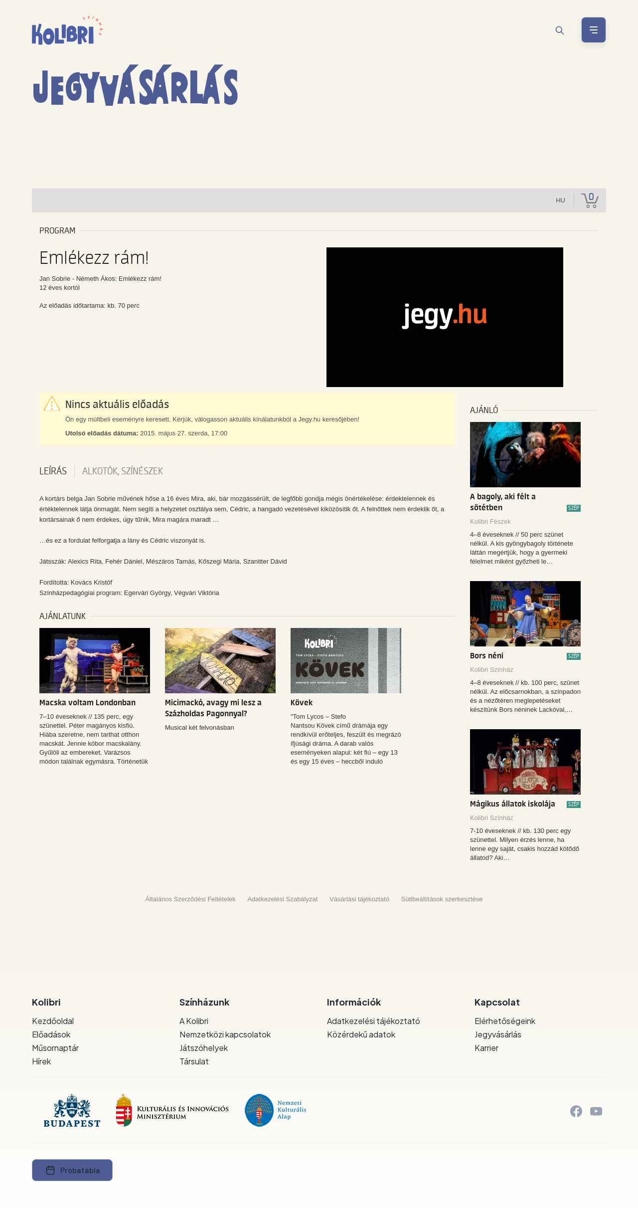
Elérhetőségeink (505, 1021)
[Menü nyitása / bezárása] (593, 30)
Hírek (41, 1061)
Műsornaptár (55, 1047)
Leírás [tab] (53, 471)
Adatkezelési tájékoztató (373, 1021)
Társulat (194, 1061)
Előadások (51, 1034)
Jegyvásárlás (498, 1034)
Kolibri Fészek (490, 521)
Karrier (486, 1047)
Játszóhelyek (203, 1047)
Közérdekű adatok (361, 1034)
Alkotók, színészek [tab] (122, 471)
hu (560, 200)
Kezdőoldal (53, 1021)
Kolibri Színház (491, 669)
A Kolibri (193, 1021)
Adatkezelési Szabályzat (282, 899)
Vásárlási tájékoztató (359, 899)
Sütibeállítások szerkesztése (442, 899)
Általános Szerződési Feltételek (190, 899)
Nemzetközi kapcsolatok (225, 1034)
